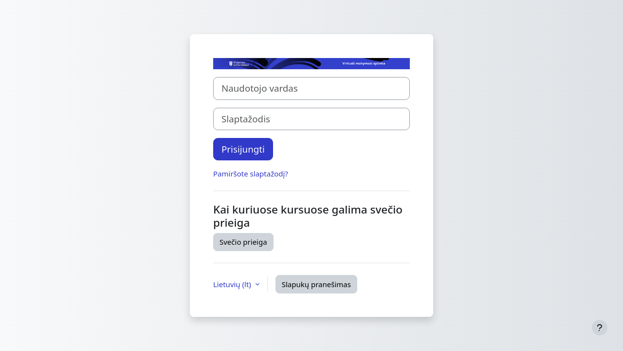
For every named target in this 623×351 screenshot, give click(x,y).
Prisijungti (243, 149)
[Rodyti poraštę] (599, 327)
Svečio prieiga (243, 242)
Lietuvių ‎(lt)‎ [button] (233, 284)
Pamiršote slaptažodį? (250, 173)
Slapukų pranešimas (316, 284)
